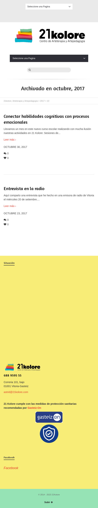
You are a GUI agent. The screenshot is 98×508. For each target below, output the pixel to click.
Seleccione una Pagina (49, 6)
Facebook (49, 15)
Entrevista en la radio (24, 188)
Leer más (9, 139)
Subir (48, 502)
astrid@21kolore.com (16, 392)
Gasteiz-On (34, 407)
